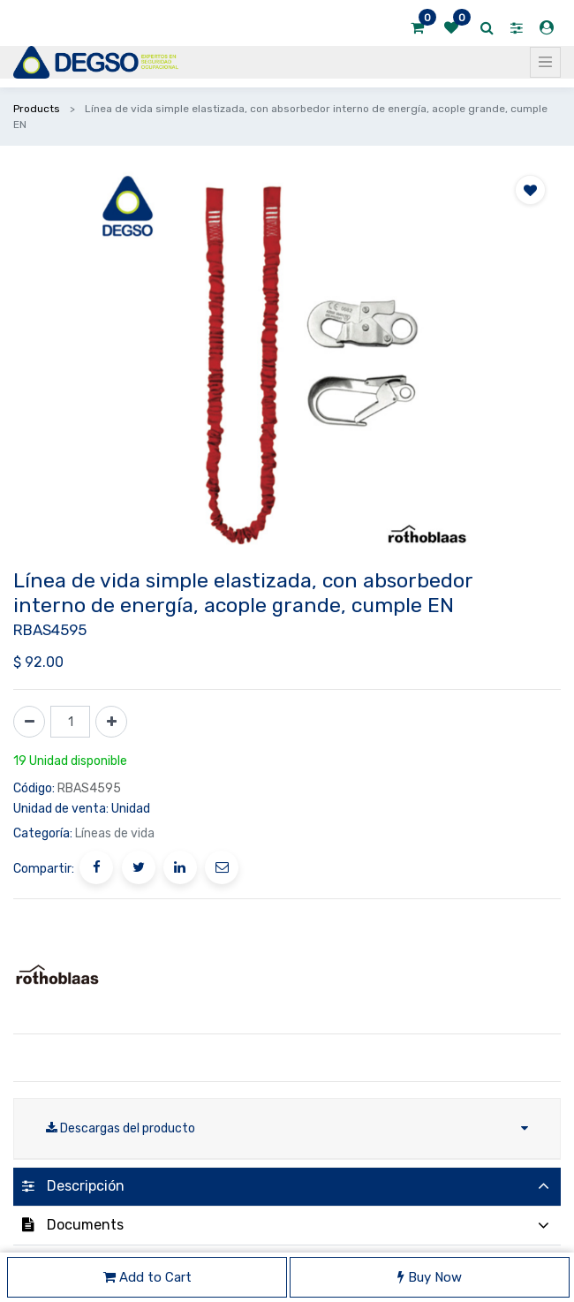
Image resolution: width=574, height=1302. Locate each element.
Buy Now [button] (429, 1277)
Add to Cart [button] (147, 1277)
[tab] (287, 1187)
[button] (530, 190)
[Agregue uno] (111, 722)
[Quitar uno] (29, 722)
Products (36, 108)
